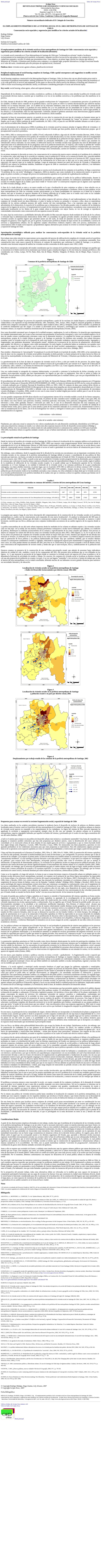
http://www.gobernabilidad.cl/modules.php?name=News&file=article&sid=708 (24, 1279)
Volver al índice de (10, 1406)
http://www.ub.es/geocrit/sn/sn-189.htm (51, 1273)
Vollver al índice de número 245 (14, 1404)
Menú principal (5, 2)
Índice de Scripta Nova (93, 2)
